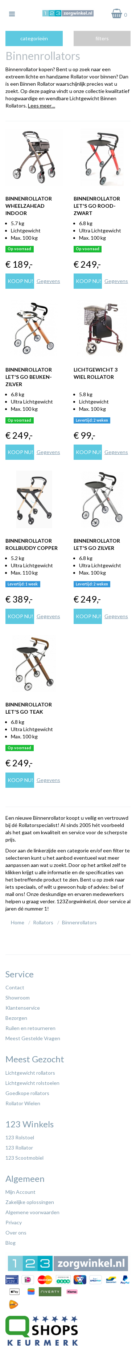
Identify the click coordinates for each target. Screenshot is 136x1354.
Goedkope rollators (27, 1093)
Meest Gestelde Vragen (32, 1038)
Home (17, 922)
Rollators (43, 922)
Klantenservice (22, 1008)
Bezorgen (16, 1018)
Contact (14, 987)
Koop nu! (20, 281)
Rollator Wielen (22, 1103)
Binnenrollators (79, 922)
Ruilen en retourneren (30, 1028)
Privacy (13, 1222)
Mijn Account (20, 1192)
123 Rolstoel (19, 1137)
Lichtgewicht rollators (30, 1073)
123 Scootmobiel (24, 1158)
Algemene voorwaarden (32, 1212)
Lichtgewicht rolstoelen (32, 1083)
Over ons (15, 1232)
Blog (10, 1243)
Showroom (17, 997)
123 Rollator (19, 1147)
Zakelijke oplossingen (29, 1202)
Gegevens (48, 281)
